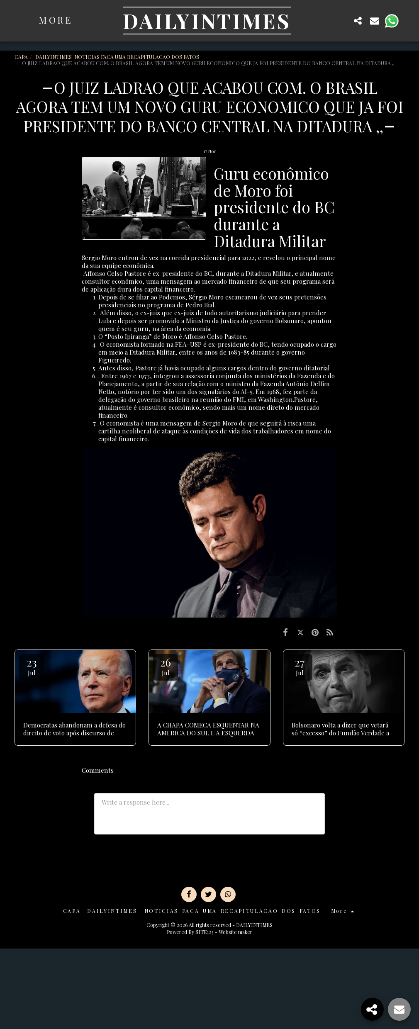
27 (299, 666)
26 (165, 666)
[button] (341, 20)
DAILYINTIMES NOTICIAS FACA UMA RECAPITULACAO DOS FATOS (117, 57)
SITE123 (204, 932)
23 (31, 666)
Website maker (235, 932)
